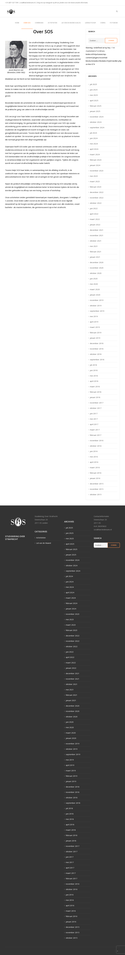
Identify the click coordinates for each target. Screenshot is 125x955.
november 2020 (96, 268)
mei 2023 (94, 176)
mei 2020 (94, 284)
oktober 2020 (95, 273)
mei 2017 (94, 419)
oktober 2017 (95, 408)
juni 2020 (94, 278)
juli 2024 (93, 133)
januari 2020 (95, 295)
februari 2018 (95, 392)
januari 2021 (95, 257)
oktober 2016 (95, 446)
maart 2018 (95, 386)
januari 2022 (95, 224)
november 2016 (96, 440)
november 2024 (96, 116)
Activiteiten (52, 23)
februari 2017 (95, 435)
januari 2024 (95, 165)
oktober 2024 (95, 122)
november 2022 (96, 197)
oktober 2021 (95, 241)
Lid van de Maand (43, 543)
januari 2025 (95, 111)
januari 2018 (95, 397)
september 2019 (97, 311)
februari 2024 (95, 160)
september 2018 (97, 359)
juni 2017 (94, 413)
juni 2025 (94, 89)
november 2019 (96, 300)
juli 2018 (93, 365)
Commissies (39, 23)
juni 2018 (94, 370)
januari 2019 (95, 338)
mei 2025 (94, 95)
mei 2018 (94, 375)
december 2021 (96, 230)
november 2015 (96, 489)
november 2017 (96, 402)
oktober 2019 (95, 305)
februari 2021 (95, 251)
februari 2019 (95, 332)
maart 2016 (95, 467)
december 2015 (96, 483)
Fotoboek (114, 23)
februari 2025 (95, 106)
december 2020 (96, 262)
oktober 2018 (95, 354)
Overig (102, 23)
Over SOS (27, 23)
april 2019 (94, 322)
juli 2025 (93, 84)
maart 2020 (95, 289)
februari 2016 (95, 473)
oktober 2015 (95, 494)
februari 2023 (95, 187)
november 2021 (96, 235)
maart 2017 (95, 429)
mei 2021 (94, 246)
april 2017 (94, 424)
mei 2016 (94, 456)
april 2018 (94, 381)
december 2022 (96, 192)
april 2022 (94, 214)
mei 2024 (94, 143)
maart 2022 (95, 219)
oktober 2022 (95, 203)
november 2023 (96, 170)
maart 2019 (95, 327)
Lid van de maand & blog (71, 23)
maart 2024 (95, 154)
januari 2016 (95, 478)
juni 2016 (94, 451)
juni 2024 (94, 138)
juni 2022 (94, 208)
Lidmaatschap (90, 23)
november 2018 (96, 348)
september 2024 (97, 127)
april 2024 (94, 149)
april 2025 (94, 100)
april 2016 (94, 462)
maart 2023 (95, 181)
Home (17, 23)
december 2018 (96, 343)
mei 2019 (94, 316)
